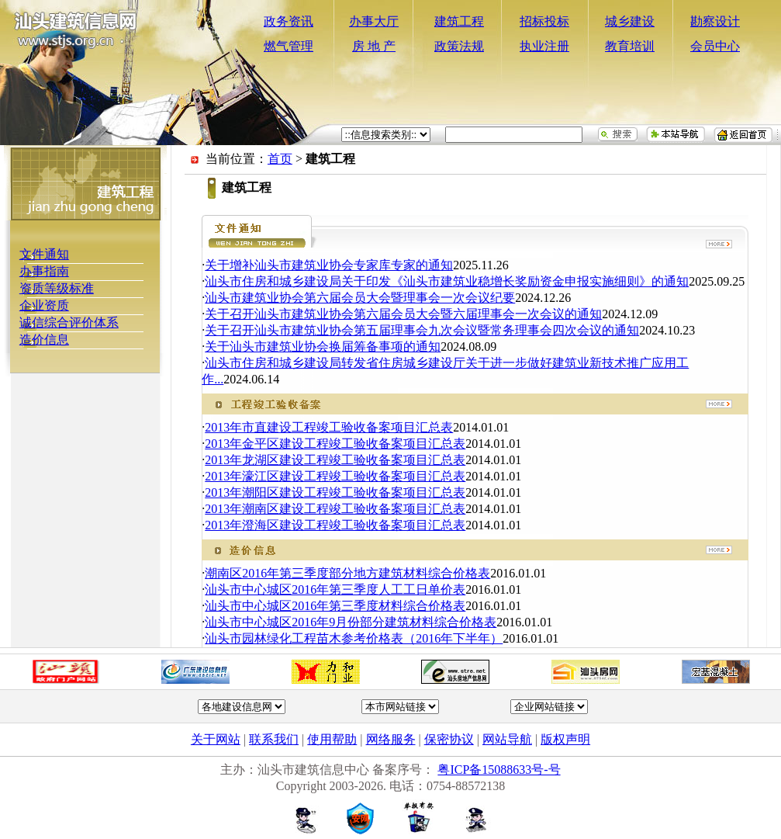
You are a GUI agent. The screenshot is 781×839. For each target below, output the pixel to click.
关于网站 (215, 739)
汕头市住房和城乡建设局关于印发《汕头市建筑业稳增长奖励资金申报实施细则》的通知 (447, 281)
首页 (280, 158)
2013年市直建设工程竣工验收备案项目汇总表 (329, 427)
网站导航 (507, 739)
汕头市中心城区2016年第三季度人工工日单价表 (335, 589)
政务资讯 (288, 21)
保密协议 (449, 739)
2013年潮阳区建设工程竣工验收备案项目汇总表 (335, 492)
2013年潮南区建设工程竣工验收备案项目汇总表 (335, 508)
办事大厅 (374, 21)
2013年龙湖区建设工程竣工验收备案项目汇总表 (335, 459)
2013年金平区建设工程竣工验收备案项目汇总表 (335, 443)
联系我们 (274, 739)
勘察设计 (715, 21)
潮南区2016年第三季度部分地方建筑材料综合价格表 (347, 573)
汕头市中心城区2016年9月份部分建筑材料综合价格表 (350, 622)
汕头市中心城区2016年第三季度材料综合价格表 (335, 605)
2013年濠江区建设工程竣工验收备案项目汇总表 (335, 476)
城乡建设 (630, 21)
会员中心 (715, 46)
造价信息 (44, 339)
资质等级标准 (56, 288)
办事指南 (44, 271)
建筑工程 (459, 21)
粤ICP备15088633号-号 (498, 769)
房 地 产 (374, 46)
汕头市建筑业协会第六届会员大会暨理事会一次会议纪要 (360, 297)
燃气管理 (288, 46)
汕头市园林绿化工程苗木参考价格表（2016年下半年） (354, 638)
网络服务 (391, 739)
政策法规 (459, 46)
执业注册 (544, 46)
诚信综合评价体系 (69, 322)
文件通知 (44, 254)
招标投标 (544, 21)
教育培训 (630, 46)
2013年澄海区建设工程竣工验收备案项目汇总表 (335, 525)
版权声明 (565, 739)
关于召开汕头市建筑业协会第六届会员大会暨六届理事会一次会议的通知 (403, 314)
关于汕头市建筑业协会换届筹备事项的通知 (323, 346)
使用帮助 (332, 739)
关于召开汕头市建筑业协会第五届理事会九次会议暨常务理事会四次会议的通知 (422, 330)
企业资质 (44, 305)
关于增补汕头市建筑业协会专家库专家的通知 (329, 265)
